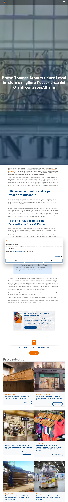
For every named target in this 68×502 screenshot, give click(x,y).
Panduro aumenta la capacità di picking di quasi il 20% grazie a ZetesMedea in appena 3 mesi (18, 447)
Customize (34, 260)
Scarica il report (30, 327)
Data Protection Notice (18, 251)
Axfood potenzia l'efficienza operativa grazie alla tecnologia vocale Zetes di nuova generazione (49, 497)
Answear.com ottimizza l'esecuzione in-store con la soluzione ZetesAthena (17, 397)
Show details (57, 256)
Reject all (15, 260)
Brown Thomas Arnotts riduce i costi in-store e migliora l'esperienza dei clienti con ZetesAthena (49, 398)
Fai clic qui (34, 353)
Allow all (53, 260)
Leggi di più (27, 402)
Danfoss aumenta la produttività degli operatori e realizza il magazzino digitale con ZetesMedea (17, 497)
